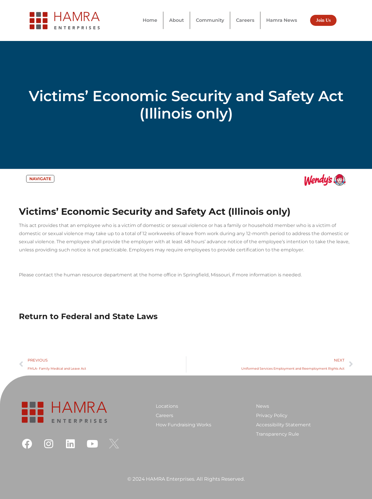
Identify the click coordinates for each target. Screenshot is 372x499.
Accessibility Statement (283, 425)
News (262, 406)
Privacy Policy (271, 415)
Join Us (323, 20)
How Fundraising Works (183, 425)
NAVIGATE (40, 178)
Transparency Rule (277, 434)
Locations (167, 406)
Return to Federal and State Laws (88, 316)
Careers (164, 415)
